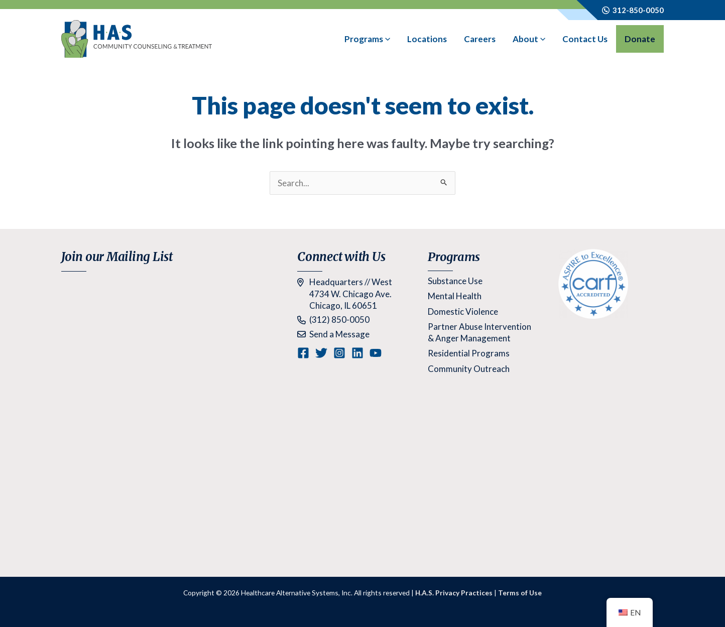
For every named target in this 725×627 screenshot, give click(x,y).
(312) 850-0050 (339, 319)
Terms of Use (520, 592)
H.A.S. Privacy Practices (454, 592)
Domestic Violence (463, 311)
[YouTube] (376, 353)
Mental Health (454, 296)
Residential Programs (469, 353)
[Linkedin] (357, 353)
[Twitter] (321, 353)
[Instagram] (339, 353)
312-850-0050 (637, 10)
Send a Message (339, 334)
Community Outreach (469, 368)
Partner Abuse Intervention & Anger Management (479, 332)
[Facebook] (303, 353)
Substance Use (455, 281)
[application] (386, 39)
